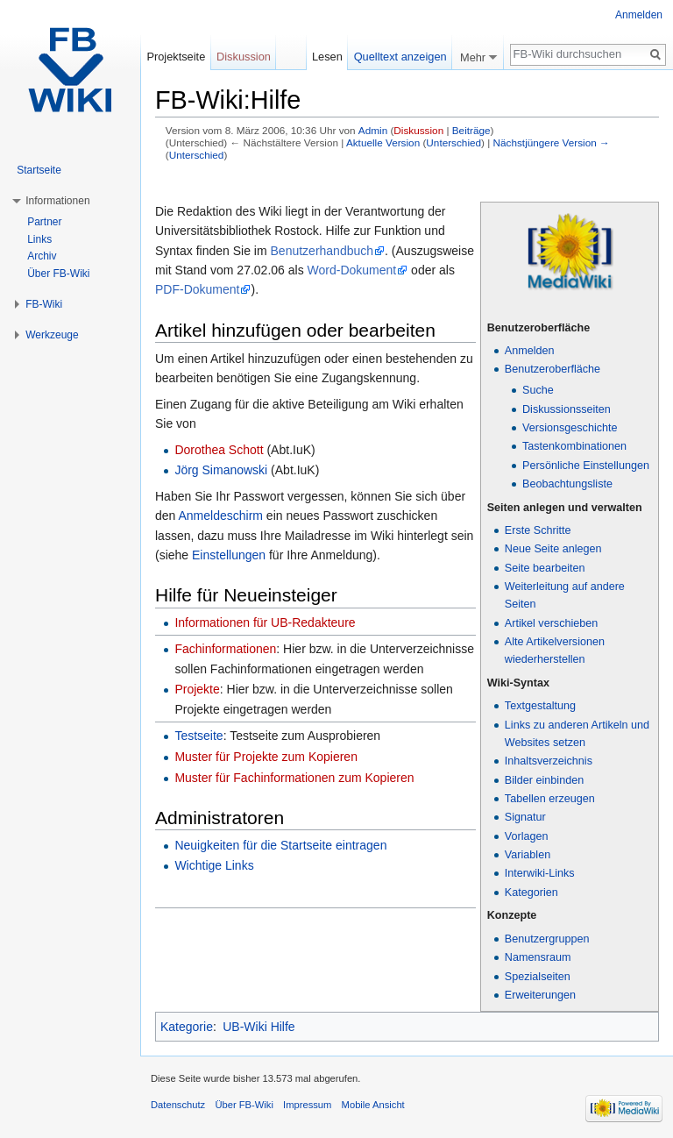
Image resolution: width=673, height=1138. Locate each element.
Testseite (198, 736)
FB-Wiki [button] (43, 304)
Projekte (196, 689)
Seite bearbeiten (545, 568)
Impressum (307, 1104)
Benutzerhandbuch (322, 251)
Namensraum (538, 957)
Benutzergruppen (547, 939)
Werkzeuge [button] (51, 335)
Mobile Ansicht (373, 1104)
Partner (44, 222)
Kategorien (531, 892)
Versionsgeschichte (570, 428)
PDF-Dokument (197, 289)
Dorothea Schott (218, 450)
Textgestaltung (540, 706)
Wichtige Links (213, 865)
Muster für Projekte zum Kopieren (266, 757)
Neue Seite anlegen (553, 549)
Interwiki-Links (540, 873)
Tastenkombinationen (574, 446)
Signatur (525, 817)
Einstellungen (229, 555)
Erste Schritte (538, 530)
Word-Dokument (352, 270)
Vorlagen (527, 836)
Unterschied (453, 142)
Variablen (527, 855)
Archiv (41, 256)
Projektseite (175, 56)
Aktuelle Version (383, 142)
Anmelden (530, 351)
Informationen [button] (57, 201)
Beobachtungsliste (567, 484)
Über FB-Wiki (58, 273)
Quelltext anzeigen (400, 56)
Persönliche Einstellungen (585, 465)
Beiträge (471, 130)
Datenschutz (178, 1104)
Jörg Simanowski (220, 470)
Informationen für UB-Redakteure (264, 622)
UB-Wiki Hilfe (258, 1027)
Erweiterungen (540, 995)
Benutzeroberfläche (552, 369)
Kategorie (186, 1027)
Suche (538, 390)
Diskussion (418, 130)
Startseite (39, 170)
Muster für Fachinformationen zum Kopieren (294, 778)
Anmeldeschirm (220, 516)
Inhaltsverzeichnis (548, 761)
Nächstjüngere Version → (551, 142)
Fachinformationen (225, 649)
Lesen (327, 56)
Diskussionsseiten (566, 409)
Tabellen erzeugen (550, 799)
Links (39, 239)
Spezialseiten (537, 977)
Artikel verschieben (551, 623)
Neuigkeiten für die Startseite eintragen (280, 845)
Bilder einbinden (544, 780)
